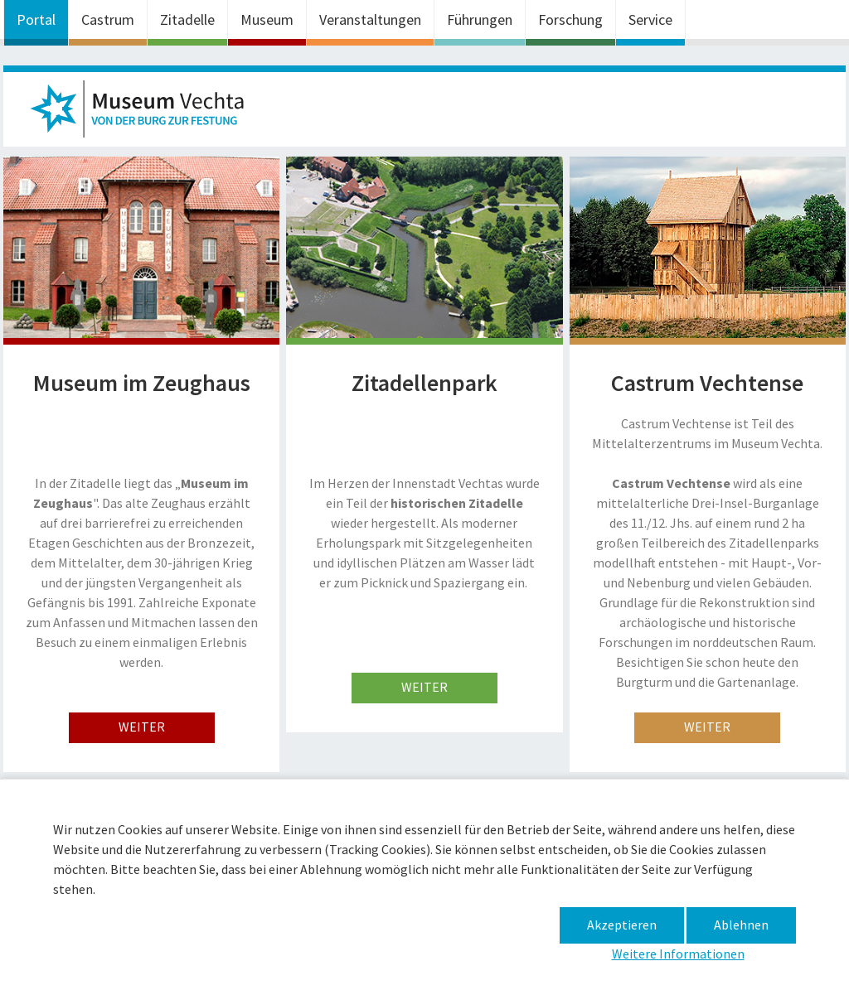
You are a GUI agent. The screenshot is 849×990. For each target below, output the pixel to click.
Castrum (107, 19)
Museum (267, 19)
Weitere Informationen (678, 953)
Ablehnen (741, 924)
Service (650, 19)
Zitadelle (187, 19)
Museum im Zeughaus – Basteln (144, 113)
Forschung (570, 19)
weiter (142, 726)
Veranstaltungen (370, 19)
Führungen (479, 19)
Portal (36, 19)
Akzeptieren (622, 924)
